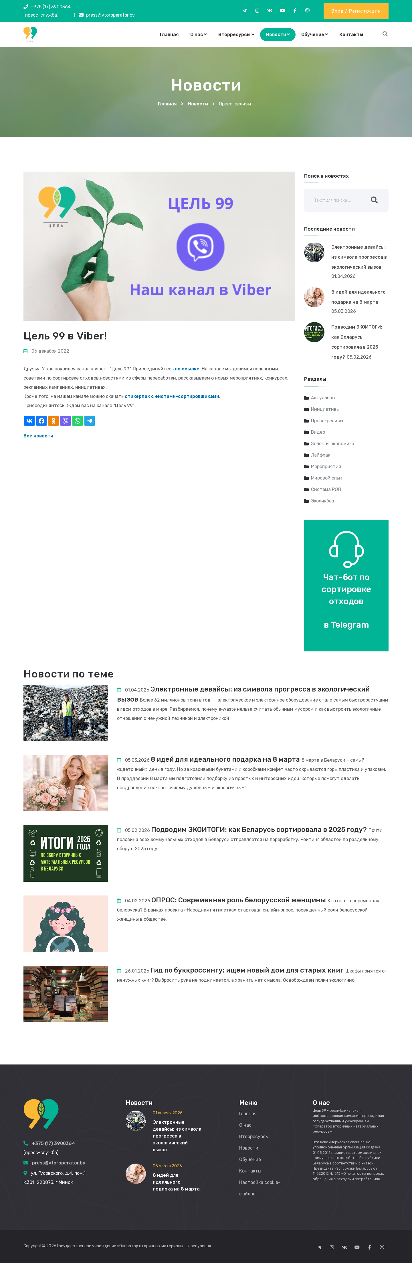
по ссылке (187, 369)
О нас (198, 34)
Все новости (38, 436)
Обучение (314, 34)
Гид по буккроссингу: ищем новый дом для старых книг (248, 970)
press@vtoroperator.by (110, 15)
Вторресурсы (236, 34)
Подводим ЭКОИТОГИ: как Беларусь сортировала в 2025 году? (260, 830)
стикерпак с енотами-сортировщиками (172, 396)
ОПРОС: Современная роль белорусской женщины (239, 900)
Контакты (351, 34)
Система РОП (326, 489)
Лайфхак (320, 455)
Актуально (323, 397)
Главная (169, 34)
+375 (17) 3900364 (51, 6)
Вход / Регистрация (356, 11)
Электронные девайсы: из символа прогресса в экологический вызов (359, 257)
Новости (278, 34)
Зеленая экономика (332, 443)
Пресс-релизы (327, 420)
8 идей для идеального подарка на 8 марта (226, 759)
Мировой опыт (327, 478)
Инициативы (325, 409)
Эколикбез (322, 501)
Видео (318, 432)
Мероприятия (326, 466)
